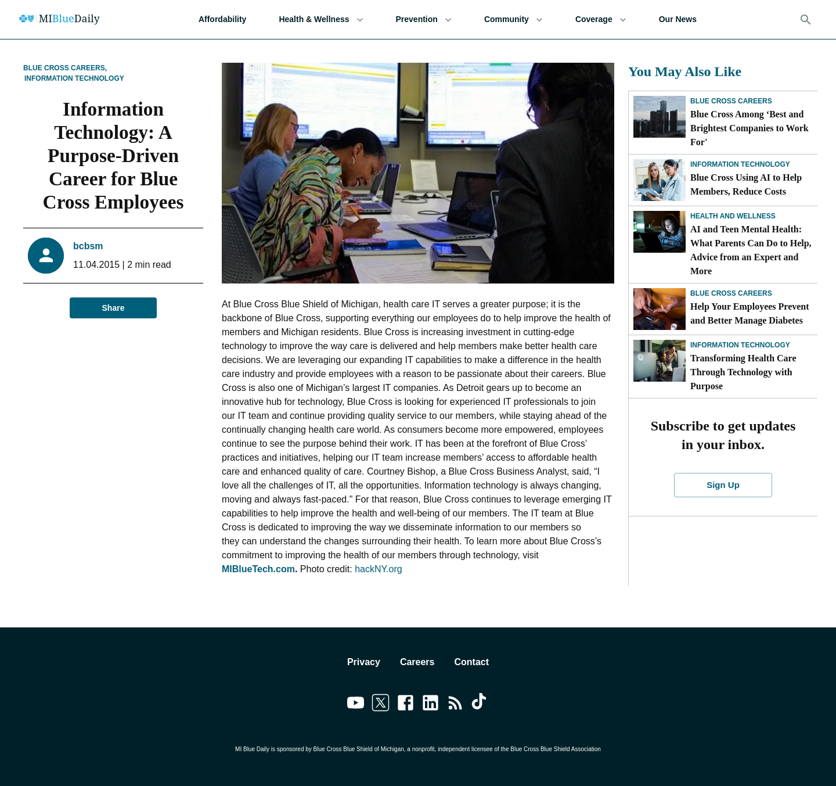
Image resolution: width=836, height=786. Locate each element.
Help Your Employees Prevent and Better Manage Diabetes (749, 313)
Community (513, 19)
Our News (677, 19)
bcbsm (88, 246)
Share (113, 308)
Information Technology (74, 78)
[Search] (805, 19)
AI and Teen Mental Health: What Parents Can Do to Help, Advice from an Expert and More (751, 250)
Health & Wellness (320, 19)
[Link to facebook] (405, 704)
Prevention (423, 19)
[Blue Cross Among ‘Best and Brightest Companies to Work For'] (659, 117)
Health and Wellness (733, 216)
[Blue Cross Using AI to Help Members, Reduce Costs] (659, 180)
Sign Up (723, 485)
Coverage (601, 19)
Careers (417, 662)
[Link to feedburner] (455, 704)
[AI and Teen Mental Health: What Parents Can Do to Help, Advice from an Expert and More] (659, 232)
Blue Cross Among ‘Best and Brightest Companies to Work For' (749, 128)
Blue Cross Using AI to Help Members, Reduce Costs (746, 184)
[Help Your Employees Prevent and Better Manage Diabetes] (659, 309)
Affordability (222, 19)
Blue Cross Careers (731, 101)
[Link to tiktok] (480, 704)
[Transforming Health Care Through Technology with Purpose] (659, 361)
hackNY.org (378, 569)
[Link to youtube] (355, 704)
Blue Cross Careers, (65, 68)
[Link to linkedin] (430, 704)
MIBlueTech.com (258, 569)
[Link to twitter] (380, 704)
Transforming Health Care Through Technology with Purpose (743, 372)
